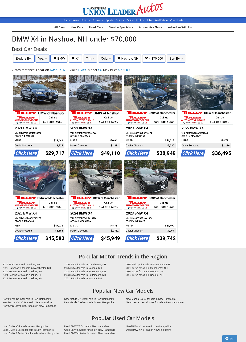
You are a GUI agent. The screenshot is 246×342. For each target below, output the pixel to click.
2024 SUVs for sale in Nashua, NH (144, 271)
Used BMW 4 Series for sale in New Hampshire (89, 333)
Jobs (149, 20)
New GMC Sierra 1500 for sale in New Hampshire (29, 305)
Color (106, 58)
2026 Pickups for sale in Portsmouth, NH (148, 264)
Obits (130, 20)
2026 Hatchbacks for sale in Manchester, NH (27, 268)
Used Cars (96, 27)
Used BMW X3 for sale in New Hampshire (86, 326)
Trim (90, 58)
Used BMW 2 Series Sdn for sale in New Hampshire (31, 333)
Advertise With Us (180, 27)
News (75, 20)
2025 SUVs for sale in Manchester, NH (147, 268)
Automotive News (150, 27)
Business (98, 20)
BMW (59, 58)
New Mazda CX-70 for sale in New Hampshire (89, 302)
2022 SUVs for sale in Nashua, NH (83, 278)
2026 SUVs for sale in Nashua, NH (21, 264)
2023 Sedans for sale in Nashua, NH (22, 278)
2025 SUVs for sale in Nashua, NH (83, 268)
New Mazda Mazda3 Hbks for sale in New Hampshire (154, 302)
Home (66, 20)
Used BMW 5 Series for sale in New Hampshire (89, 329)
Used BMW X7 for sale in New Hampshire (148, 329)
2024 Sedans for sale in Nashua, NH (22, 275)
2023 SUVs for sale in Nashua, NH (144, 275)
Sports (109, 20)
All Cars (59, 27)
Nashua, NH (127, 58)
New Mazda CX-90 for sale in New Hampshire (151, 299)
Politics (85, 20)
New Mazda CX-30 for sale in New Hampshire (27, 302)
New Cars (77, 27)
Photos (140, 20)
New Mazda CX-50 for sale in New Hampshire (89, 299)
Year (42, 58)
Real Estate (162, 20)
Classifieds (176, 20)
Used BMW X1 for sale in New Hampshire (148, 326)
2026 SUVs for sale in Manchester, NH (85, 264)
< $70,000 (154, 58)
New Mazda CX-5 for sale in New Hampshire (27, 299)
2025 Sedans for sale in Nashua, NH (22, 271)
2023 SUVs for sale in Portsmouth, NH (85, 275)
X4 (75, 58)
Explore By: (24, 58)
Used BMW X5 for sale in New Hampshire (25, 326)
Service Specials (121, 27)
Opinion (120, 20)
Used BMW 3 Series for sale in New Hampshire (28, 329)
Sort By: (176, 58)
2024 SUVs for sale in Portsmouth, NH (85, 271)
